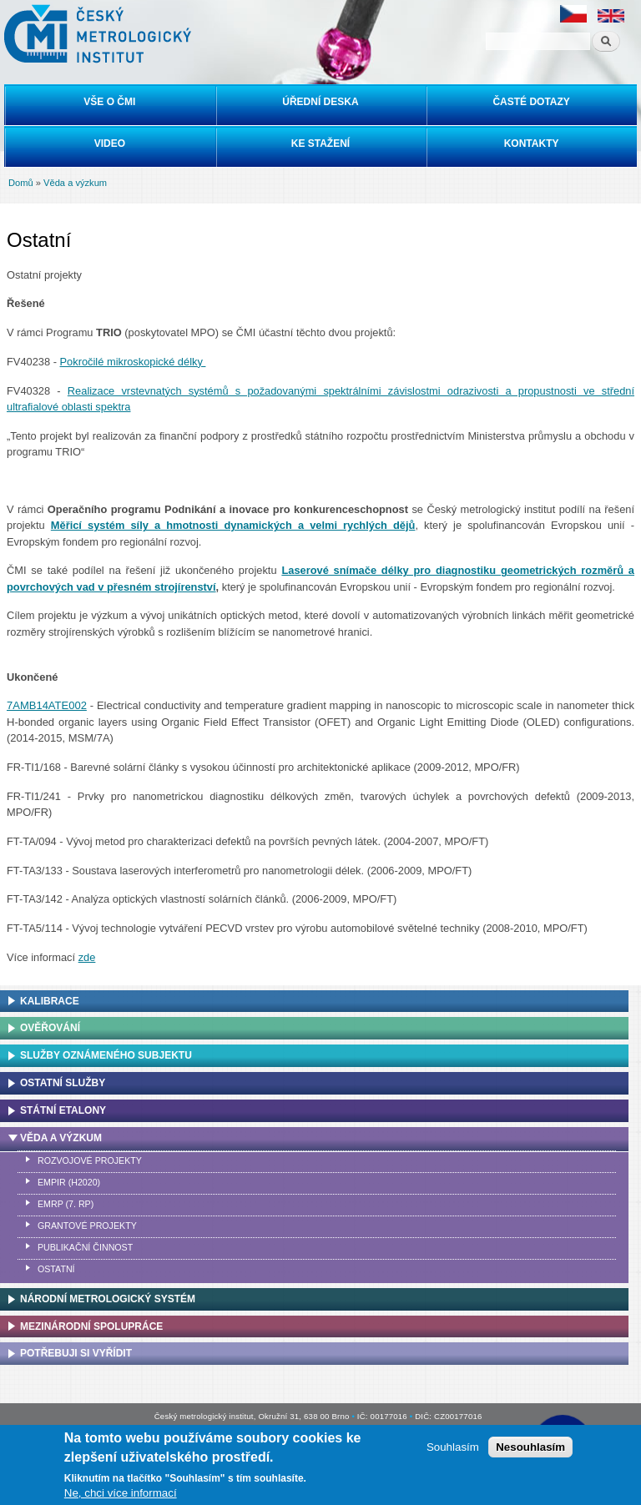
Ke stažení (320, 143)
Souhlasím (452, 1447)
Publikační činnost (85, 1247)
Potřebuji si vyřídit (76, 1353)
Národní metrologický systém (107, 1299)
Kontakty (531, 143)
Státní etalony (63, 1110)
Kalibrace (49, 1001)
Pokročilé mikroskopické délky (133, 361)
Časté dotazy (530, 102)
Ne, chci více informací (120, 1493)
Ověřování (50, 1028)
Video (109, 143)
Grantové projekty (87, 1226)
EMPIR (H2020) (69, 1182)
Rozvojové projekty (90, 1160)
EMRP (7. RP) (65, 1204)
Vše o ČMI (109, 102)
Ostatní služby (62, 1083)
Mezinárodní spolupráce (91, 1326)
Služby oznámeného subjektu (106, 1055)
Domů (20, 183)
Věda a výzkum (75, 183)
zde (87, 957)
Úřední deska (320, 102)
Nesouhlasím (530, 1447)
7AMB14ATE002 (47, 705)
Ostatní (56, 1269)
